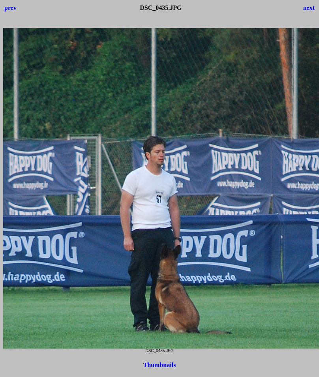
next (309, 7)
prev (10, 7)
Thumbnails (159, 365)
